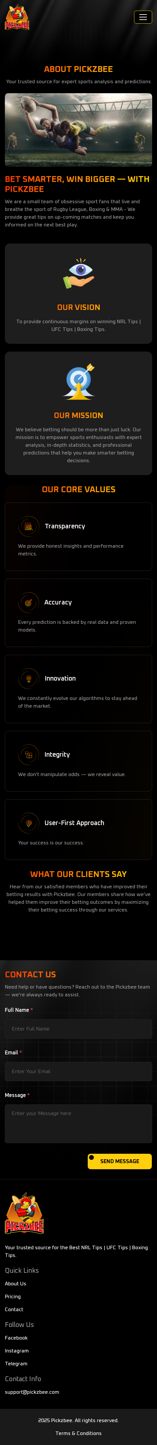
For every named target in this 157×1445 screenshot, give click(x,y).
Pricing (13, 1296)
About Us (15, 1283)
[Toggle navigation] (143, 17)
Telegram (16, 1363)
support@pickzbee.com (32, 1392)
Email (13, 1053)
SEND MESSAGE (119, 1161)
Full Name (19, 1010)
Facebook (16, 1337)
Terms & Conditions (78, 1433)
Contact (14, 1309)
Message (17, 1095)
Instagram (17, 1350)
